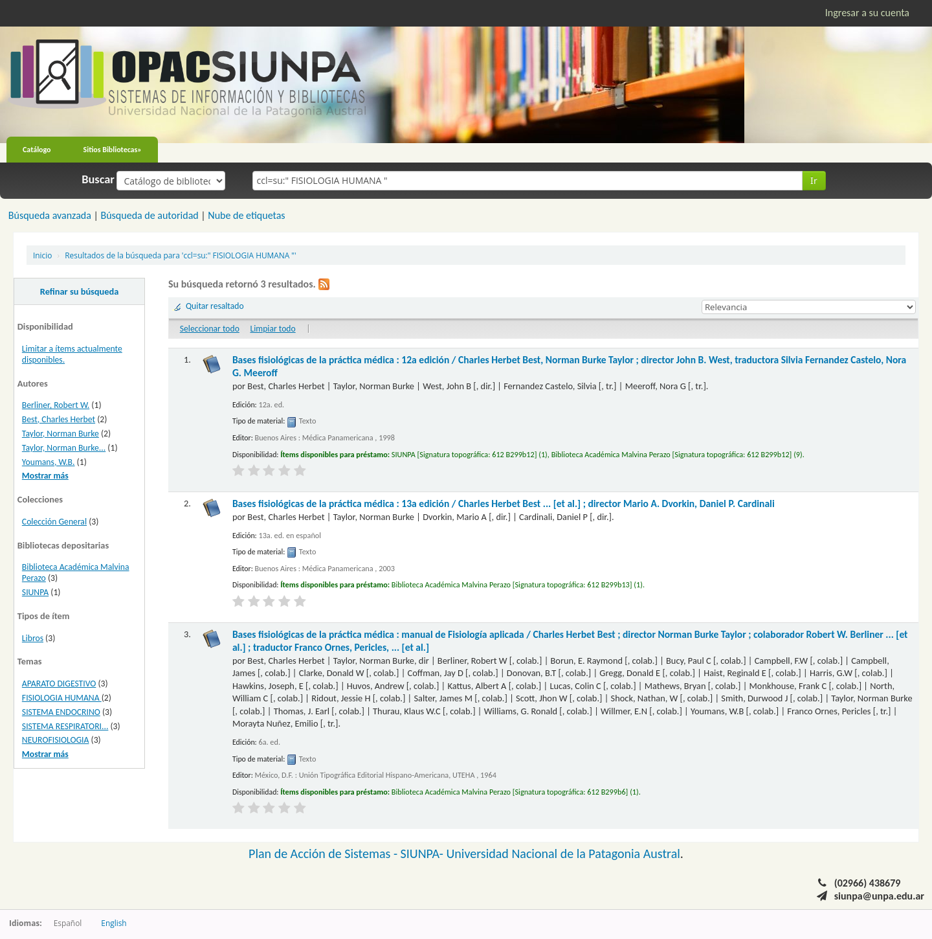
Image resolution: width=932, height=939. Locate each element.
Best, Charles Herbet (58, 419)
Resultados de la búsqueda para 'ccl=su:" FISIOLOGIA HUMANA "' (180, 255)
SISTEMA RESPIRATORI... (65, 726)
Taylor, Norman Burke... (63, 447)
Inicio (42, 255)
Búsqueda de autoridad (149, 215)
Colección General (54, 521)
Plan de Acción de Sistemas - (325, 853)
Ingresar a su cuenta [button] (867, 12)
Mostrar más (45, 475)
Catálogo (37, 149)
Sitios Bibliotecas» (112, 149)
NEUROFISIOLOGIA (55, 739)
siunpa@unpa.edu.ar (879, 896)
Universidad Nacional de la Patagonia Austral (563, 853)
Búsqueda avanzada (49, 215)
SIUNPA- (424, 853)
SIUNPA (35, 592)
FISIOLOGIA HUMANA (62, 697)
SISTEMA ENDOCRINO (61, 712)
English (113, 923)
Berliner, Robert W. (55, 405)
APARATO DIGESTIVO (59, 683)
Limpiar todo (272, 328)
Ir (813, 180)
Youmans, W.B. (48, 462)
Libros (32, 638)
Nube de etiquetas (246, 215)
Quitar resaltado (215, 305)
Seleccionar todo (209, 328)
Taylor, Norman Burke (60, 433)
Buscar (98, 179)
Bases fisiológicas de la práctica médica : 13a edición (503, 503)
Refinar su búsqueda (79, 291)
